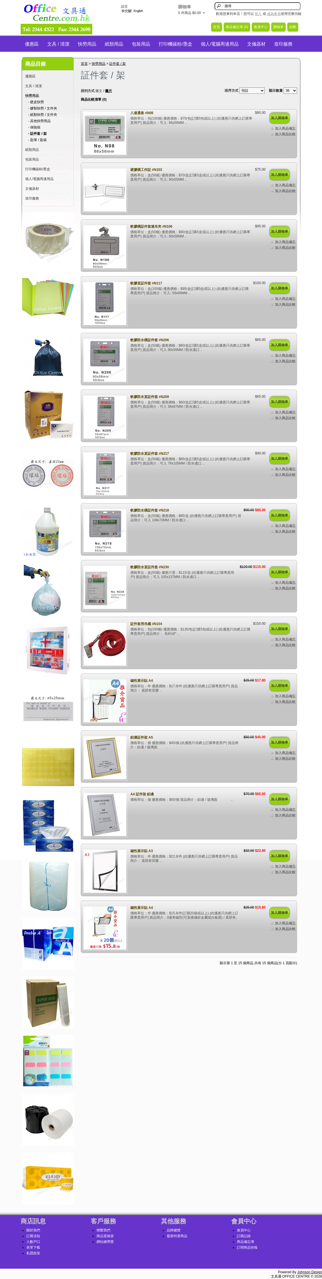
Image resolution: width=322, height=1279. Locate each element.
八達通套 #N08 (141, 113)
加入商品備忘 (285, 128)
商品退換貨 (105, 1236)
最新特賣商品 (177, 1236)
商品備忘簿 (245, 1242)
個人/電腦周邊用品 (220, 44)
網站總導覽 (105, 1242)
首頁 (216, 27)
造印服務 (283, 44)
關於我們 (33, 1230)
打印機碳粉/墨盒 (175, 44)
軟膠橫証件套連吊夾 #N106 (151, 226)
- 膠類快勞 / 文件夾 (42, 108)
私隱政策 (33, 1253)
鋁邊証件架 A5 (141, 737)
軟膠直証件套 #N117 (146, 283)
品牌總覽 (173, 1230)
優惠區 (32, 44)
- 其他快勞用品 (39, 121)
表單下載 (33, 1247)
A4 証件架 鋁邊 (142, 794)
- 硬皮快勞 (36, 102)
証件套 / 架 (117, 64)
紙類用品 (114, 44)
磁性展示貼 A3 (141, 851)
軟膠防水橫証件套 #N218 (149, 510)
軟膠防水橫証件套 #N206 (149, 340)
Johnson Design (309, 1272)
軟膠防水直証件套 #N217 (149, 454)
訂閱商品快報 (247, 1247)
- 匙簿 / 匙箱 (37, 140)
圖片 (108, 91)
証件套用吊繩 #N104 (146, 624)
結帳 (292, 27)
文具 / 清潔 (58, 44)
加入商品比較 (285, 134)
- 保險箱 (34, 127)
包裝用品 (141, 44)
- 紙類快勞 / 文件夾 (42, 115)
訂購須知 (33, 1236)
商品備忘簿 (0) (237, 27)
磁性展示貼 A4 (141, 681)
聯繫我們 (103, 1230)
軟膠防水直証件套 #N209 (149, 397)
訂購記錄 (244, 1236)
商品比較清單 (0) (94, 99)
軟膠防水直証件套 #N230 (149, 567)
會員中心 (261, 27)
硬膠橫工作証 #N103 (146, 170)
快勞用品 (87, 44)
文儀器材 (256, 44)
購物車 (278, 27)
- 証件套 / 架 (37, 134)
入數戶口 (33, 1242)
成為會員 (274, 14)
